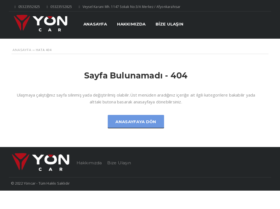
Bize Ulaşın (119, 162)
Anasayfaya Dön (135, 121)
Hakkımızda (89, 162)
